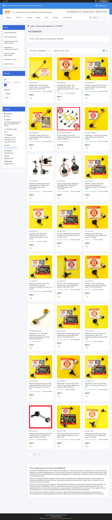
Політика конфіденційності (66, 518)
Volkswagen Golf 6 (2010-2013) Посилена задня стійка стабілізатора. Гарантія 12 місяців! (96, 235)
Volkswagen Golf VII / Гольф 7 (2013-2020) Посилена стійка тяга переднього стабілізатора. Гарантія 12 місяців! (40, 286)
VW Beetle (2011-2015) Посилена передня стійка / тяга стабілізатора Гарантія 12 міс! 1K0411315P (39, 87)
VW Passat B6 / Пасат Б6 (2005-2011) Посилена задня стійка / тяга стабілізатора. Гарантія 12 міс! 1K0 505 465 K (96, 336)
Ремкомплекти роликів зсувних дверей (11, 42)
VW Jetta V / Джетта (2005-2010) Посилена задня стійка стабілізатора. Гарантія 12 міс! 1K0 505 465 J (96, 285)
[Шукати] (90, 17)
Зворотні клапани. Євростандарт (9, 54)
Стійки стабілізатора (10, 32)
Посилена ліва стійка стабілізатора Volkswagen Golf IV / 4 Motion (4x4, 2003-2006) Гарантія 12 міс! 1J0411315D (39, 186)
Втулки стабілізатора (10, 37)
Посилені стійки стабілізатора (44, 26)
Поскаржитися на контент (51, 518)
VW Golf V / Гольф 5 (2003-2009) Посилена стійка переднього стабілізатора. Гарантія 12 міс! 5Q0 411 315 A (96, 186)
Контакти (56, 17)
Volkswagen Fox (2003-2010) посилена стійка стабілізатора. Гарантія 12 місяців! (96, 137)
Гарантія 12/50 (67, 17)
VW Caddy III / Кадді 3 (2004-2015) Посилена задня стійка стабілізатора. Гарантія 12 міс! (40, 137)
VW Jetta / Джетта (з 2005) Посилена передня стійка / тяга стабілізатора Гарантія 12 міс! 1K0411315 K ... (68, 285)
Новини (38, 17)
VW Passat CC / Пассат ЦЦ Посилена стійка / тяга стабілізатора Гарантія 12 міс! (96, 385)
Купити (30, 98)
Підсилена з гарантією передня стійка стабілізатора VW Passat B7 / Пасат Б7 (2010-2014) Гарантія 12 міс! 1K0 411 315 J (40, 386)
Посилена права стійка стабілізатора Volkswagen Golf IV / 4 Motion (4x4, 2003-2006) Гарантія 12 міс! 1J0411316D (68, 186)
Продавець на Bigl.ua (56, 516)
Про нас (18, 17)
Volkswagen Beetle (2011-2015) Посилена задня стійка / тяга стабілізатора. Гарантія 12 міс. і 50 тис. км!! (68, 88)
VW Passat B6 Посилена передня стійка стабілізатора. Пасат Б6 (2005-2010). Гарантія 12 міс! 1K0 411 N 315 (68, 335)
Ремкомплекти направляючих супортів (11, 48)
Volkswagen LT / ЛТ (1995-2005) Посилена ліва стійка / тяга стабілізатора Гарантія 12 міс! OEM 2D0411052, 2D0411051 (39, 336)
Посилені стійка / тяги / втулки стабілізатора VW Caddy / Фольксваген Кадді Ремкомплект (68, 137)
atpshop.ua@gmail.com (10, 148)
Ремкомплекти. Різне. (10, 59)
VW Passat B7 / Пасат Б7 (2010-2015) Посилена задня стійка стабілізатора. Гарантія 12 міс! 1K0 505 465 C (68, 385)
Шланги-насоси (8, 64)
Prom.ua (65, 515)
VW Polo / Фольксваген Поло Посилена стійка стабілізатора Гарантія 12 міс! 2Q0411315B (68, 435)
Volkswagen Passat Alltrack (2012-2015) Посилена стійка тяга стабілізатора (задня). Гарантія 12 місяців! (40, 435)
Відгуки (29, 17)
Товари (8, 17)
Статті (46, 17)
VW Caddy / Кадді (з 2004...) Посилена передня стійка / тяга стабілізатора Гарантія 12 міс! (96, 87)
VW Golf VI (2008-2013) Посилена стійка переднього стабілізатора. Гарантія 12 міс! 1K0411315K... (68, 235)
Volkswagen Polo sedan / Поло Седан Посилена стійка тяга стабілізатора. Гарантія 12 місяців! (95, 435)
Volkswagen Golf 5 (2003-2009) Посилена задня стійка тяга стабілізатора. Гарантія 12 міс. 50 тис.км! (38, 236)
